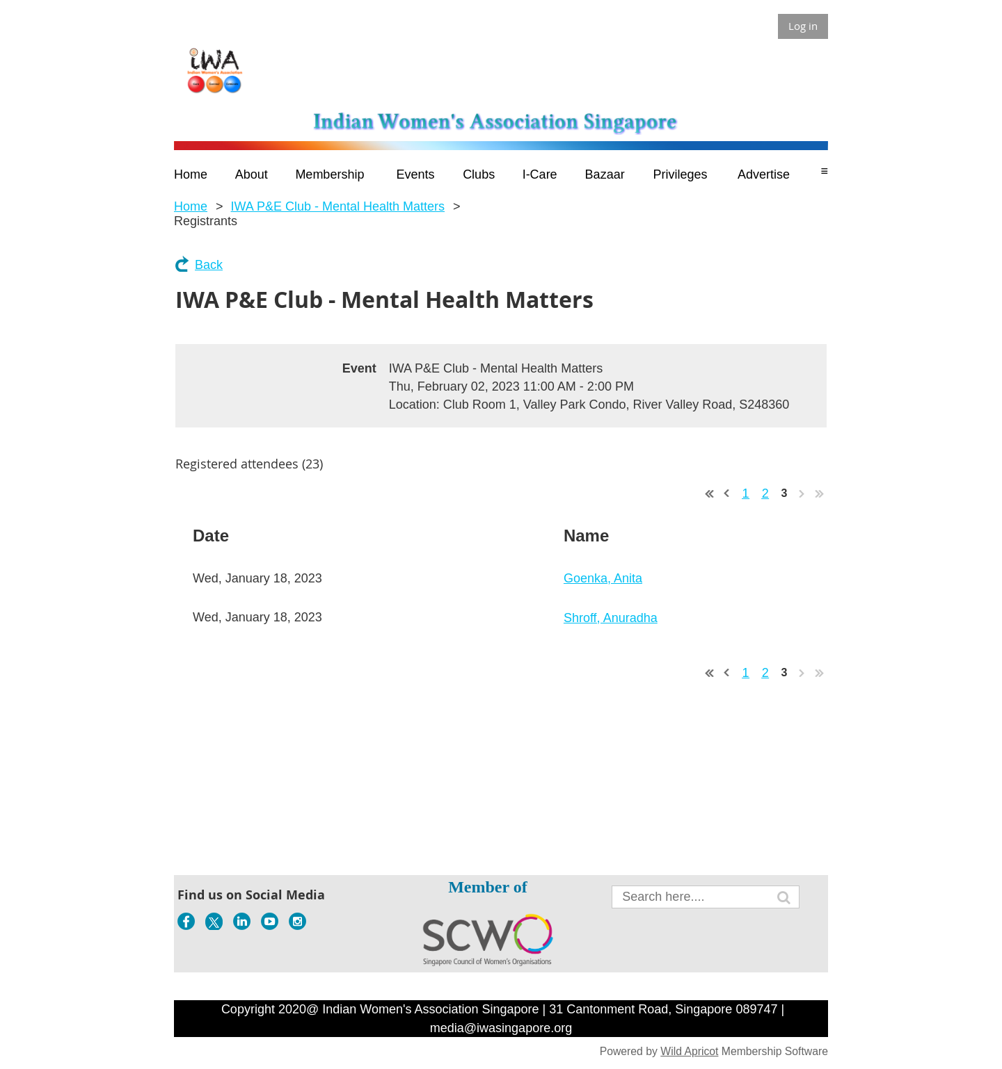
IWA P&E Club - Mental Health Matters (338, 206)
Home (190, 206)
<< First (710, 493)
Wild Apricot (689, 1051)
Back (209, 265)
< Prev (727, 493)
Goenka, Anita (603, 578)
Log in (803, 26)
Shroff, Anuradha (611, 618)
